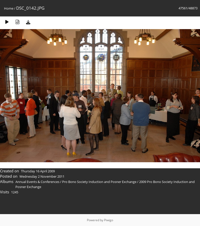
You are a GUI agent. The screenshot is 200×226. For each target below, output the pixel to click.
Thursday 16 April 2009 (38, 171)
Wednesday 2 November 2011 (41, 176)
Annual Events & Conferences (37, 181)
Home (8, 8)
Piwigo (108, 220)
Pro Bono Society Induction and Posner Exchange (99, 181)
